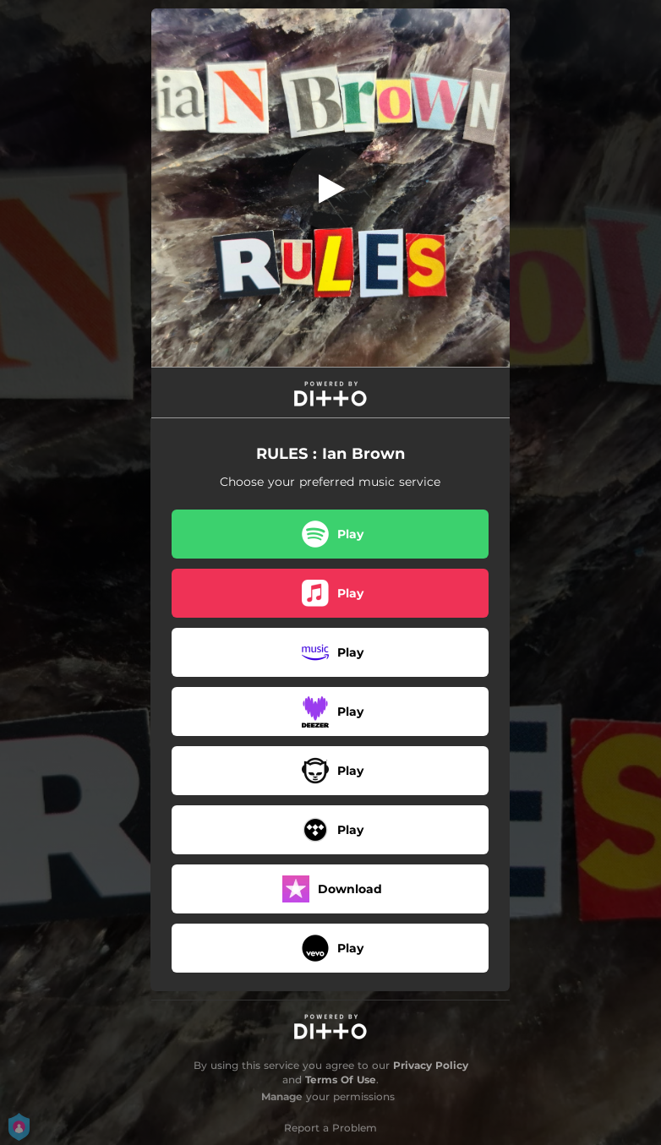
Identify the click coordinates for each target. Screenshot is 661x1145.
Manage (282, 1096)
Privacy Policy (430, 1065)
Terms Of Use (340, 1079)
